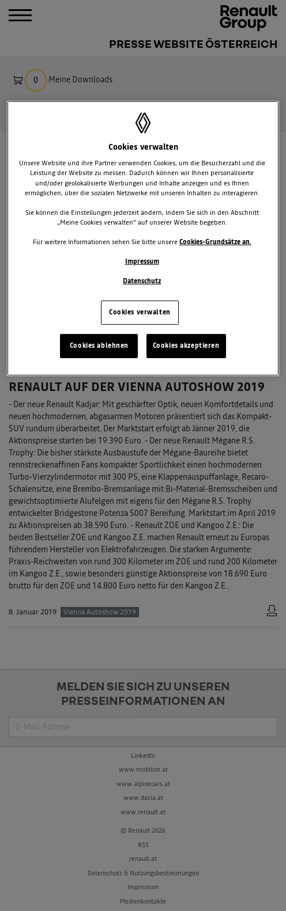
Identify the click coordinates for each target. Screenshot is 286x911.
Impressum (142, 261)
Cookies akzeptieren (186, 345)
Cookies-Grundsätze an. (215, 241)
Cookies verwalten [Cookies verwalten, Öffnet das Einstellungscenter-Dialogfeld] (140, 312)
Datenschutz (142, 281)
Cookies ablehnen (99, 345)
